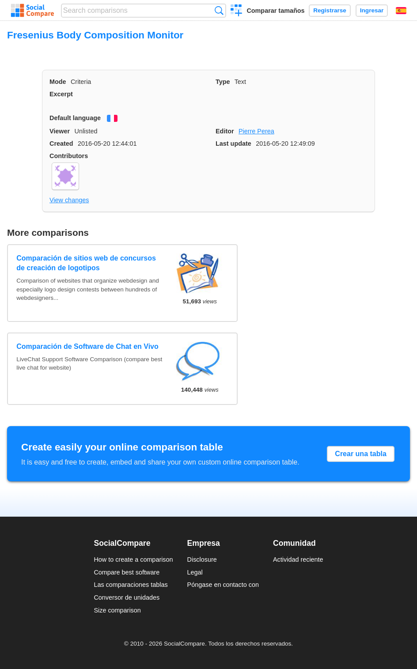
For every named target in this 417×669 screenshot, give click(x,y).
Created (61, 143)
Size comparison (117, 610)
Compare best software (126, 572)
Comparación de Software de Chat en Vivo (87, 346)
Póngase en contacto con (223, 584)
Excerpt (61, 94)
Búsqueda (219, 10)
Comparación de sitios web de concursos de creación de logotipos (86, 263)
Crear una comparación (237, 11)
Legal (195, 572)
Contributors (68, 155)
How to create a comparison (133, 559)
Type (223, 81)
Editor (225, 131)
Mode (57, 81)
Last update (233, 143)
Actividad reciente (298, 559)
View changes (69, 200)
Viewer (59, 131)
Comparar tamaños (275, 10)
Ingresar (372, 10)
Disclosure (202, 559)
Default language (75, 117)
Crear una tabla (360, 453)
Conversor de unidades (126, 597)
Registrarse (329, 10)
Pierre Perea (256, 131)
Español (401, 10)
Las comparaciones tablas (130, 584)
